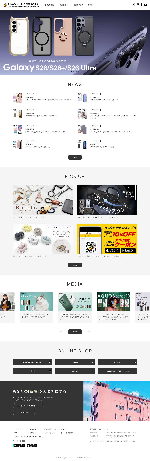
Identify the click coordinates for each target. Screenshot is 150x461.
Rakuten (117, 362)
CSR (90, 5)
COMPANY (78, 5)
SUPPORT (63, 5)
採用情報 (33, 433)
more (75, 157)
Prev (61, 332)
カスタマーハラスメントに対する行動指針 (29, 436)
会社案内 (64, 429)
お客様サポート (50, 429)
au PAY (75, 371)
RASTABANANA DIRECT (32, 362)
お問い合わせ (50, 433)
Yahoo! (32, 371)
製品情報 (33, 429)
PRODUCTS (49, 5)
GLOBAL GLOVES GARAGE (118, 371)
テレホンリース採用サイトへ (28, 406)
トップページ (19, 429)
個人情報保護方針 (67, 433)
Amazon (75, 362)
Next (89, 332)
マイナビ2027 (23, 412)
